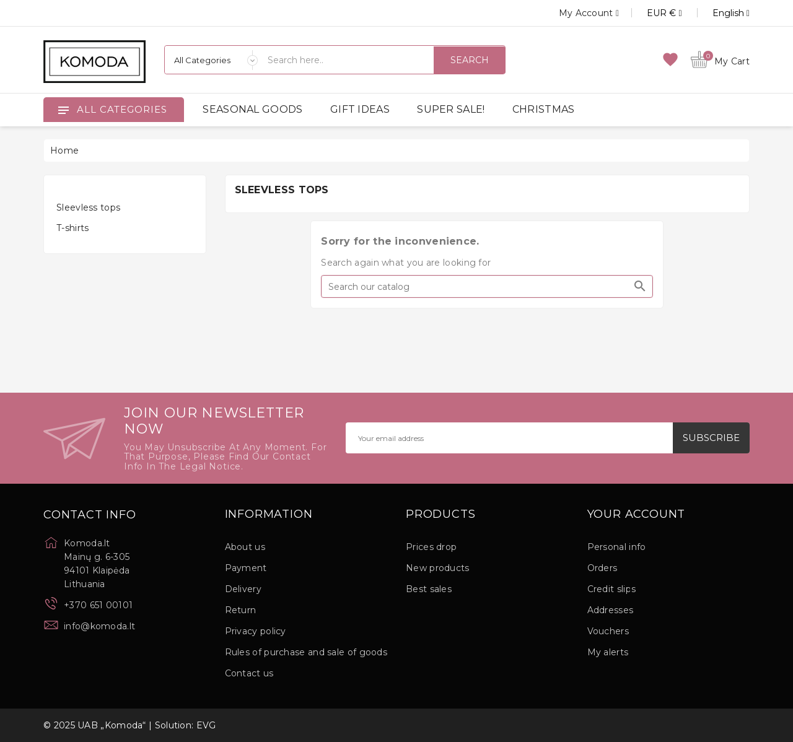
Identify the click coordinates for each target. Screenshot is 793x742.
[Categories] (211, 60)
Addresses (610, 610)
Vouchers (608, 631)
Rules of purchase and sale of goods (306, 652)
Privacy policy (255, 631)
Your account (636, 514)
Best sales (429, 589)
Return (240, 610)
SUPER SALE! (450, 109)
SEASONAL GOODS (252, 109)
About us (245, 546)
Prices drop (431, 546)
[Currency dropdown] (650, 13)
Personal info (616, 546)
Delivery (243, 589)
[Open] (63, 109)
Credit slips (611, 589)
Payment (246, 568)
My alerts (608, 652)
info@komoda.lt (99, 626)
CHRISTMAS (543, 109)
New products (438, 568)
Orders (602, 568)
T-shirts (72, 228)
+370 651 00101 (98, 605)
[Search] (487, 286)
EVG (206, 725)
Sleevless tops (88, 207)
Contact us (249, 673)
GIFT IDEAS (360, 109)
